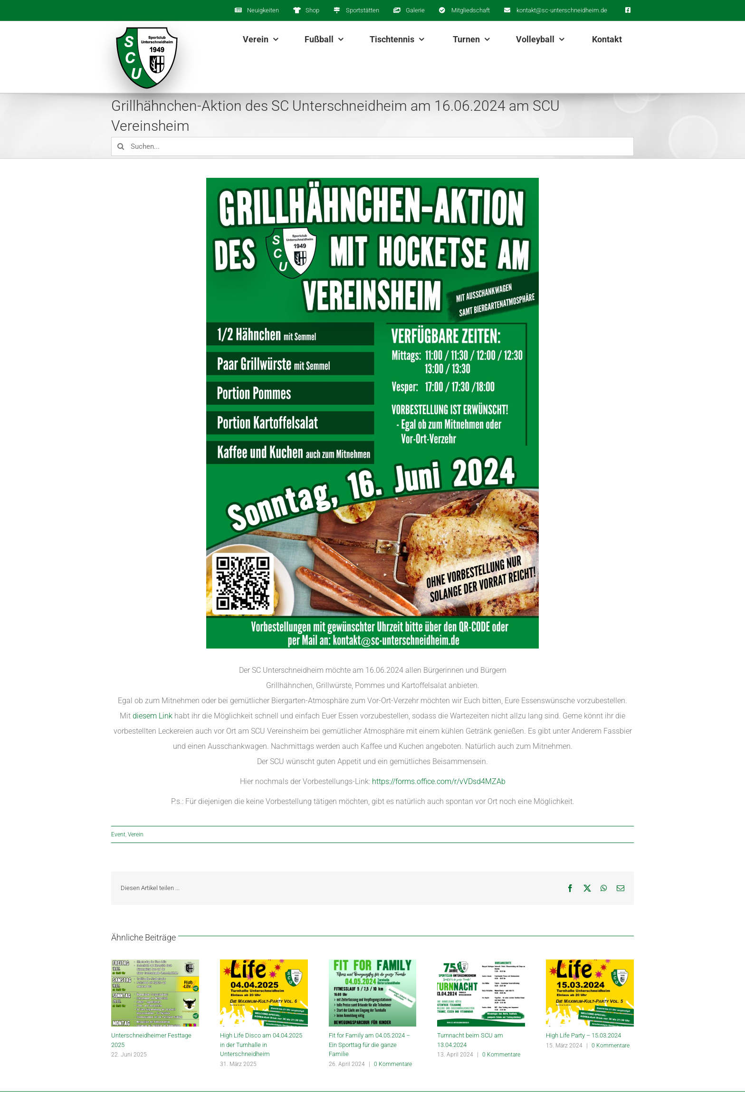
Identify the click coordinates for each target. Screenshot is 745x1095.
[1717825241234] (372, 413)
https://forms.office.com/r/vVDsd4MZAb (439, 781)
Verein (135, 834)
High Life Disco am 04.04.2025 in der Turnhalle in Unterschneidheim (261, 1044)
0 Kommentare (393, 1064)
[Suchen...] (372, 146)
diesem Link (152, 715)
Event (118, 834)
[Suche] (120, 146)
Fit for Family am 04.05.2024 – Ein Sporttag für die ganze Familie (369, 1044)
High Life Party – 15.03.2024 (583, 1035)
